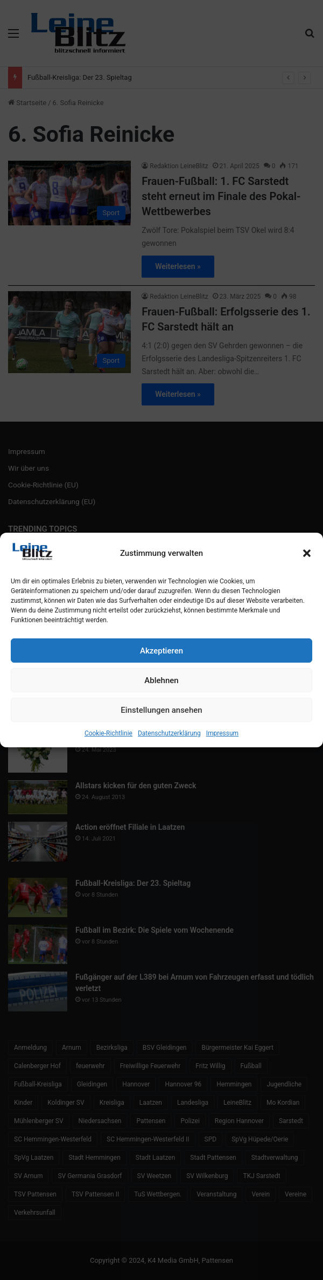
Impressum (222, 733)
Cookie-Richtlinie (108, 733)
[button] (306, 553)
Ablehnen (161, 680)
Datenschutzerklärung (169, 733)
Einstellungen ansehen (161, 710)
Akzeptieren (161, 651)
